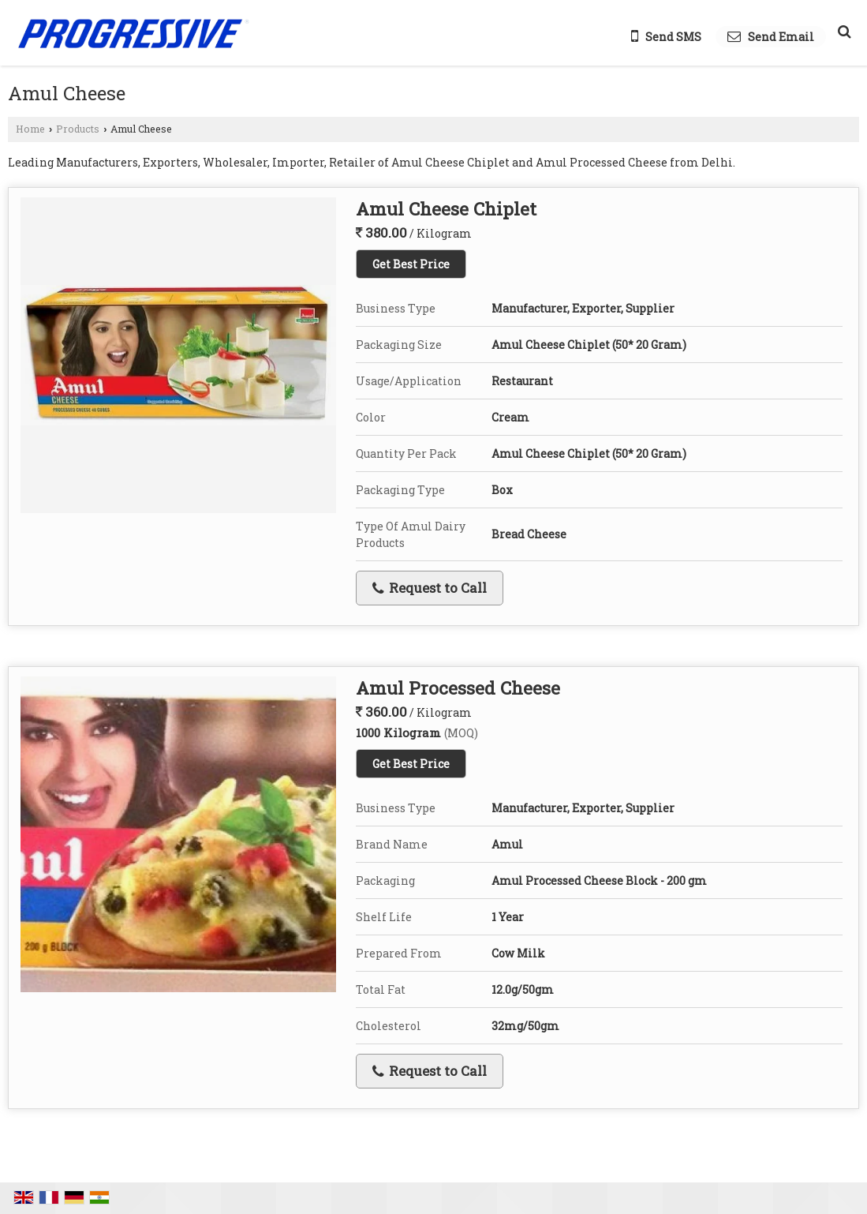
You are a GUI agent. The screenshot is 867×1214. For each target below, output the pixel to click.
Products (77, 128)
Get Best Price (411, 264)
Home (30, 128)
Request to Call (429, 588)
